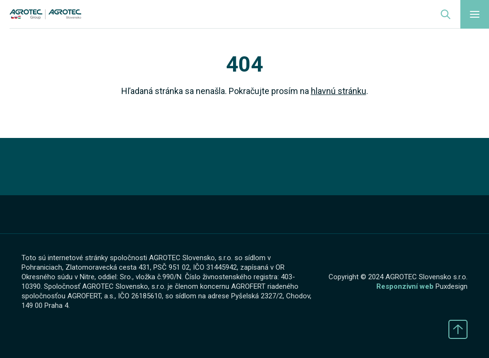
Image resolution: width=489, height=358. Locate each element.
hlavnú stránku (338, 91)
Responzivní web (405, 286)
